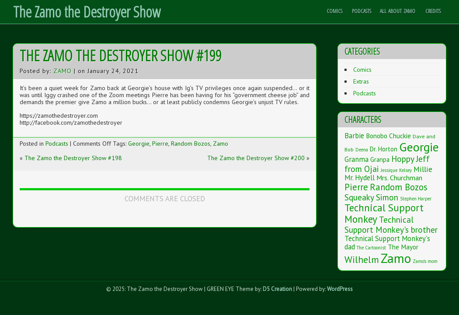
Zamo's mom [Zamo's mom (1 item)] (425, 261)
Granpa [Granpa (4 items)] (379, 159)
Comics (334, 11)
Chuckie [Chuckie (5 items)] (400, 135)
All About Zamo (397, 11)
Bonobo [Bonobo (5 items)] (376, 135)
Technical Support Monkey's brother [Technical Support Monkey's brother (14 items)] (391, 224)
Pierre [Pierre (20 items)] (356, 187)
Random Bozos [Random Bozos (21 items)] (399, 187)
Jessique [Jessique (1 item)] (389, 170)
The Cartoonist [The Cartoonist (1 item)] (371, 248)
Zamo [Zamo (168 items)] (396, 258)
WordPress (340, 289)
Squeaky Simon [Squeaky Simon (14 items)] (371, 197)
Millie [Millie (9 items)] (423, 169)
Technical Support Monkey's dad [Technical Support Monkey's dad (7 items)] (387, 243)
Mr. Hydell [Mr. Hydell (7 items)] (359, 177)
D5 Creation (277, 289)
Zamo (62, 71)
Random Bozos (190, 143)
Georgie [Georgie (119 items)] (419, 147)
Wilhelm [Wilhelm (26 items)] (361, 259)
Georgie (139, 143)
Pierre (160, 143)
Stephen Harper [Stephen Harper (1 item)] (415, 199)
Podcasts (361, 11)
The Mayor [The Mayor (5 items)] (403, 246)
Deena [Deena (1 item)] (361, 150)
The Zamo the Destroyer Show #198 (73, 158)
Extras (361, 81)
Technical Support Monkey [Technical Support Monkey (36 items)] (384, 213)
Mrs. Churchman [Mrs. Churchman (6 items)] (399, 177)
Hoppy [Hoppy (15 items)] (402, 158)
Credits (433, 11)
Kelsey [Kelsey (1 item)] (405, 170)
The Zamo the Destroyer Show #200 (256, 158)
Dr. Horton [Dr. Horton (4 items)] (383, 149)
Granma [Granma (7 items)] (356, 159)
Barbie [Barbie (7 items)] (354, 135)
